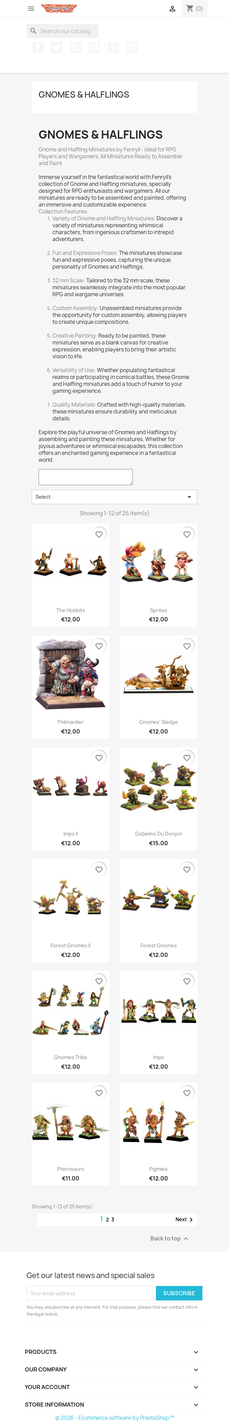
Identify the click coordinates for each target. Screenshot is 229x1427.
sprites (158, 610)
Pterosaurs (70, 1169)
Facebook (37, 47)
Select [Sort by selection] (114, 497)
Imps (158, 1057)
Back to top (170, 1239)
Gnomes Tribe (70, 1057)
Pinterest (113, 47)
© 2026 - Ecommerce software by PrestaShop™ (114, 1417)
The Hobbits (70, 610)
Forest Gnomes (158, 945)
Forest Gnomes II (70, 945)
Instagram (132, 47)
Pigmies (158, 1169)
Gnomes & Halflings (84, 94)
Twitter (56, 47)
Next (185, 1220)
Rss (75, 47)
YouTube (94, 47)
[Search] (62, 31)
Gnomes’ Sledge (158, 722)
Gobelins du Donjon (158, 833)
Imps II (70, 833)
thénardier (70, 722)
